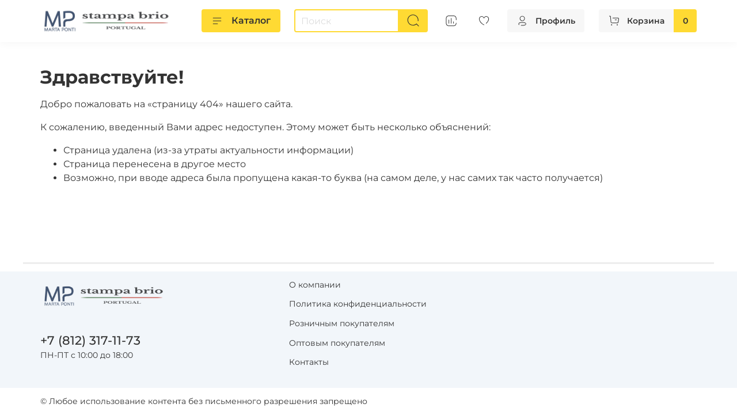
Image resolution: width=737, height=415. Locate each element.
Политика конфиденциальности (358, 304)
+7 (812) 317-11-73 (90, 340)
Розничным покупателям (341, 323)
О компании (315, 285)
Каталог (241, 21)
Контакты (309, 362)
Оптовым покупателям (337, 343)
